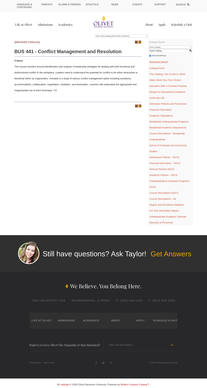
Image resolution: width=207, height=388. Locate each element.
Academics (65, 24)
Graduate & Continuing (24, 6)
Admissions (45, 24)
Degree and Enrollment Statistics (166, 205)
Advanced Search (158, 62)
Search (181, 4)
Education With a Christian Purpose (168, 86)
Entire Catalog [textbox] (155, 47)
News (114, 4)
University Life (156, 98)
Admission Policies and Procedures (168, 104)
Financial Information (160, 109)
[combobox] (121, 36)
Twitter (103, 363)
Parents (47, 4)
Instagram (110, 363)
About (149, 24)
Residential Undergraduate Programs (169, 121)
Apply (162, 24)
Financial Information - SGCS (164, 163)
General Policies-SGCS (161, 169)
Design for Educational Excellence (167, 92)
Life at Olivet (23, 24)
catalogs (64, 384)
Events (137, 4)
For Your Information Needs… (165, 210)
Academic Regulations (161, 115)
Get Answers (171, 254)
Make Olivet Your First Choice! (165, 80)
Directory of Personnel (161, 222)
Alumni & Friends (69, 4)
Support (160, 4)
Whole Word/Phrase (159, 56)
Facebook (96, 363)
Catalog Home (157, 68)
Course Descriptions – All (162, 199)
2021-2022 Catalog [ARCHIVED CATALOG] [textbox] (112, 36)
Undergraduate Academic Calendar (168, 216)
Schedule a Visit (181, 24)
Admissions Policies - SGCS (164, 157)
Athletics (92, 4)
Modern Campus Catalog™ (135, 384)
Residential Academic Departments (167, 127)
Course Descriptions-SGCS (163, 193)
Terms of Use (49, 363)
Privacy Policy (35, 363)
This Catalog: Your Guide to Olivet (167, 74)
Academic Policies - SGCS (163, 175)
